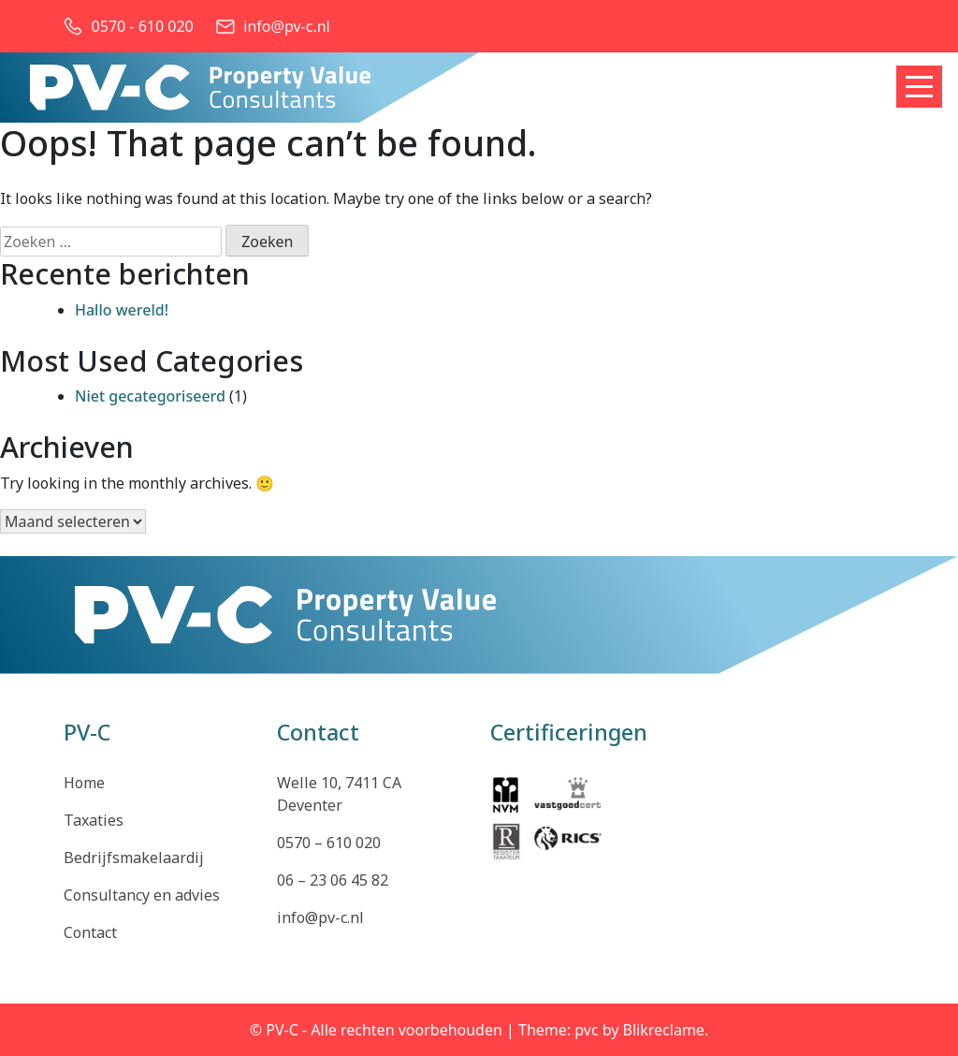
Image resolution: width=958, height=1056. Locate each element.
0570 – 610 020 (329, 842)
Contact (90, 932)
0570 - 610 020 (143, 26)
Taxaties (93, 820)
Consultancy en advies (142, 895)
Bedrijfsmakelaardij (134, 857)
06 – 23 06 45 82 (332, 880)
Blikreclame (663, 1029)
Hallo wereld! (121, 310)
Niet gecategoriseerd (150, 396)
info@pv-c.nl (286, 26)
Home (84, 782)
